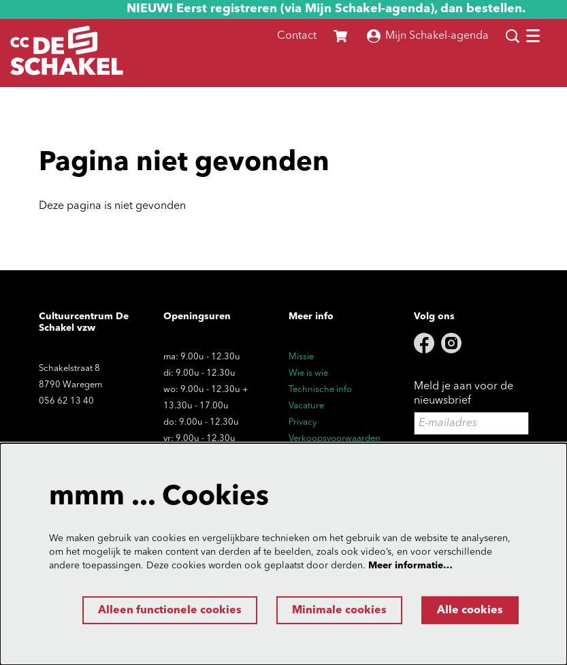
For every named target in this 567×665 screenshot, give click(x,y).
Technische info (320, 389)
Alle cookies (470, 610)
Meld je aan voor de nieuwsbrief (463, 393)
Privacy (303, 422)
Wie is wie (308, 373)
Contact (297, 36)
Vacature (306, 406)
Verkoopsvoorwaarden (334, 438)
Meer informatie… (410, 565)
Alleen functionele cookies (170, 610)
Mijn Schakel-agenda (428, 36)
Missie (301, 357)
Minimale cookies (339, 610)
